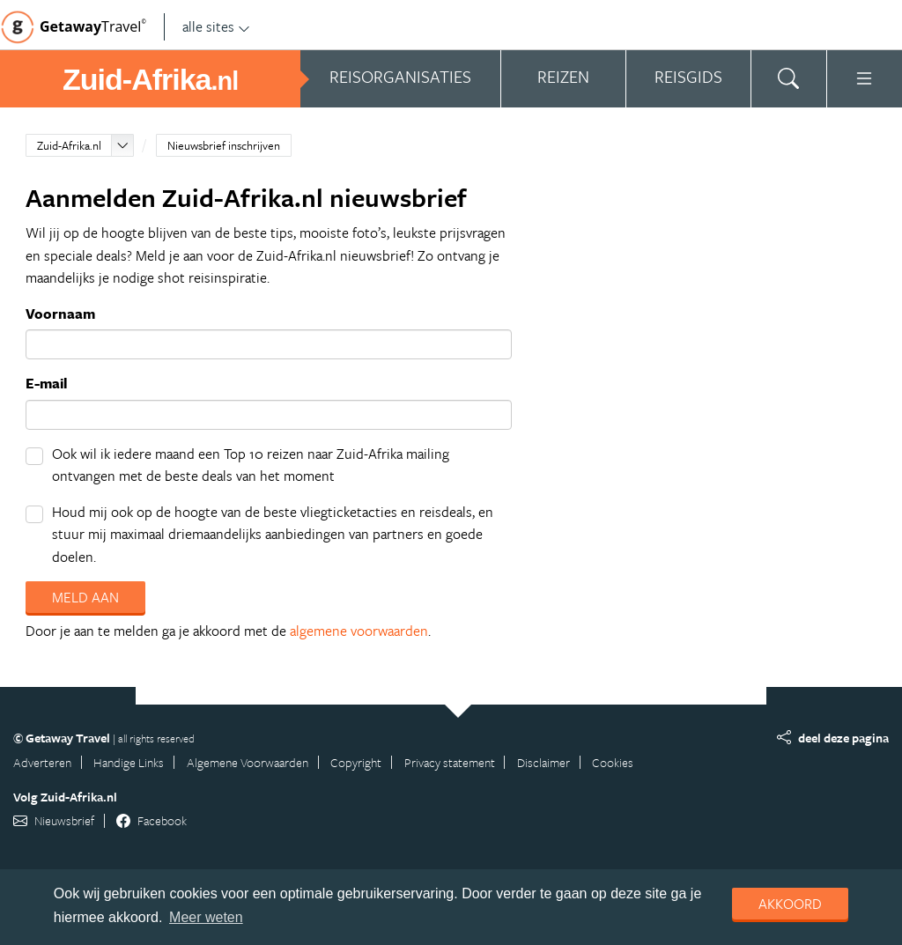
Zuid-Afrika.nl (69, 145)
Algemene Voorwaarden (247, 762)
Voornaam (60, 313)
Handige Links (128, 762)
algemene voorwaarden (359, 630)
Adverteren (42, 762)
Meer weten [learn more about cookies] (206, 917)
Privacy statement (449, 762)
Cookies (612, 762)
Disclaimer (543, 762)
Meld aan (85, 597)
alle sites (216, 26)
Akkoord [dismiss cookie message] (790, 903)
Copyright (355, 762)
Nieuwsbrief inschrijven (223, 145)
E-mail (46, 383)
